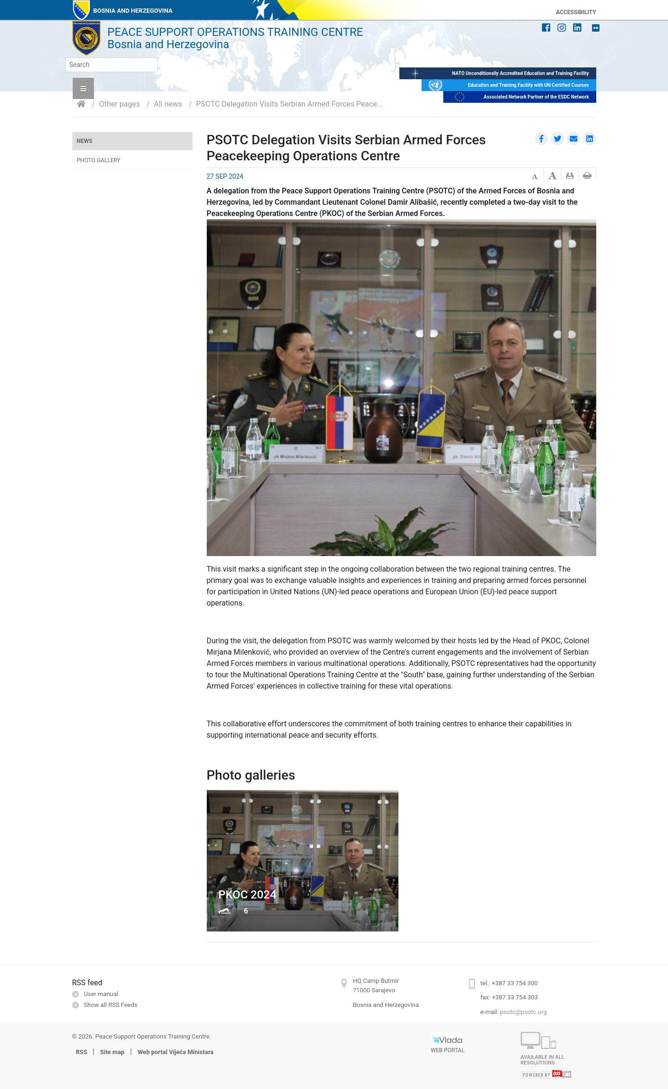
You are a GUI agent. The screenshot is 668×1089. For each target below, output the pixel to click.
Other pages (119, 104)
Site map (112, 1052)
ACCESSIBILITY (576, 12)
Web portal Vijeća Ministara (175, 1052)
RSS (82, 1052)
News (85, 141)
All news (168, 104)
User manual (101, 994)
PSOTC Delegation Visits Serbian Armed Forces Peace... (289, 104)
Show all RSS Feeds (110, 1004)
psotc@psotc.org (523, 1011)
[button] (83, 88)
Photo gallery (99, 160)
